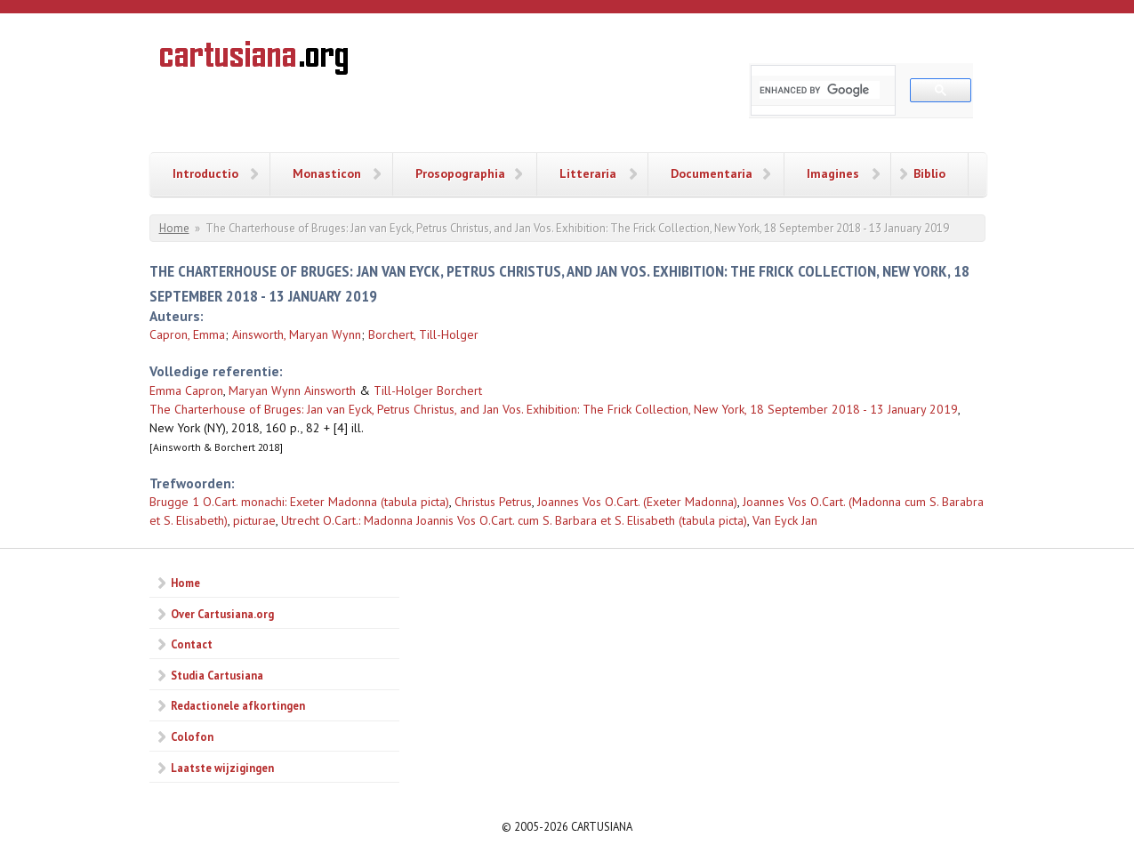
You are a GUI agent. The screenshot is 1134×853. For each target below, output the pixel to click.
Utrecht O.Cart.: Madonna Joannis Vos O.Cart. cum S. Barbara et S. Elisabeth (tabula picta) (514, 520)
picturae (254, 520)
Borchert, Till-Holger (423, 334)
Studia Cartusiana (217, 675)
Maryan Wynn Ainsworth (292, 390)
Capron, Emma (187, 334)
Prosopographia (460, 173)
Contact (192, 644)
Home (174, 228)
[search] (820, 90)
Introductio (205, 173)
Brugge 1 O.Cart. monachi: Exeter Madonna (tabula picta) (299, 502)
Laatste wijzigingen (222, 767)
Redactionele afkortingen (238, 705)
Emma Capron (186, 390)
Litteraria (587, 173)
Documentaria (711, 173)
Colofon (192, 736)
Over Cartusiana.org (222, 614)
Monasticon (327, 173)
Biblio (929, 173)
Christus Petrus (493, 502)
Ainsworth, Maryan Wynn (296, 334)
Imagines (833, 173)
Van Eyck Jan (784, 520)
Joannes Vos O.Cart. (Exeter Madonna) (637, 502)
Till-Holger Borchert (428, 390)
